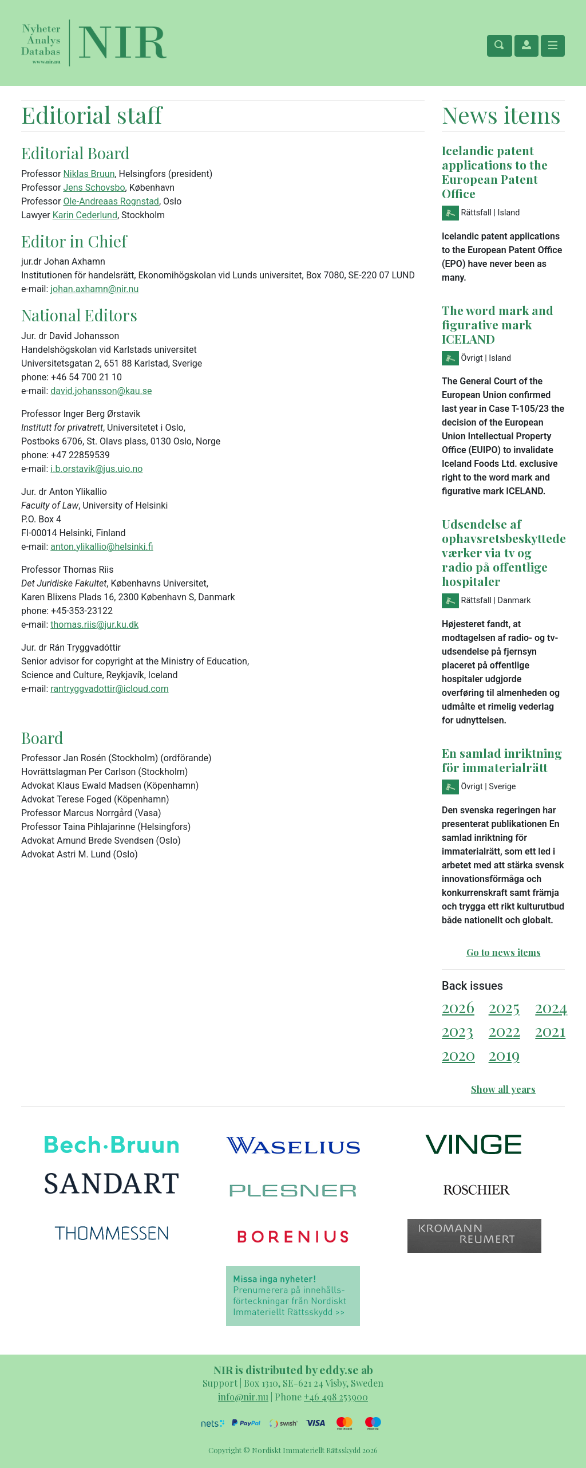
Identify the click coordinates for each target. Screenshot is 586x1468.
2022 (504, 1030)
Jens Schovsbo (94, 187)
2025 (504, 1006)
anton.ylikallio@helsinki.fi (101, 546)
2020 (458, 1054)
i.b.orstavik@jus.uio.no (96, 468)
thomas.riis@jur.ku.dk (94, 624)
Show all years (503, 1089)
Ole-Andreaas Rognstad (111, 201)
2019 (504, 1054)
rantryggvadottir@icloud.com (109, 688)
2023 (457, 1030)
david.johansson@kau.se (101, 390)
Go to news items (503, 952)
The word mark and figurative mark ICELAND (497, 324)
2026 (458, 1006)
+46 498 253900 (336, 1397)
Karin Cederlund (85, 215)
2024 (551, 1006)
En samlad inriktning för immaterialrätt (502, 760)
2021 (550, 1030)
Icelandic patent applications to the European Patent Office (495, 171)
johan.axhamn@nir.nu (94, 289)
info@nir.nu (243, 1397)
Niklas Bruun (88, 173)
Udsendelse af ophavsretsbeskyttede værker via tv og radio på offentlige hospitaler (504, 552)
